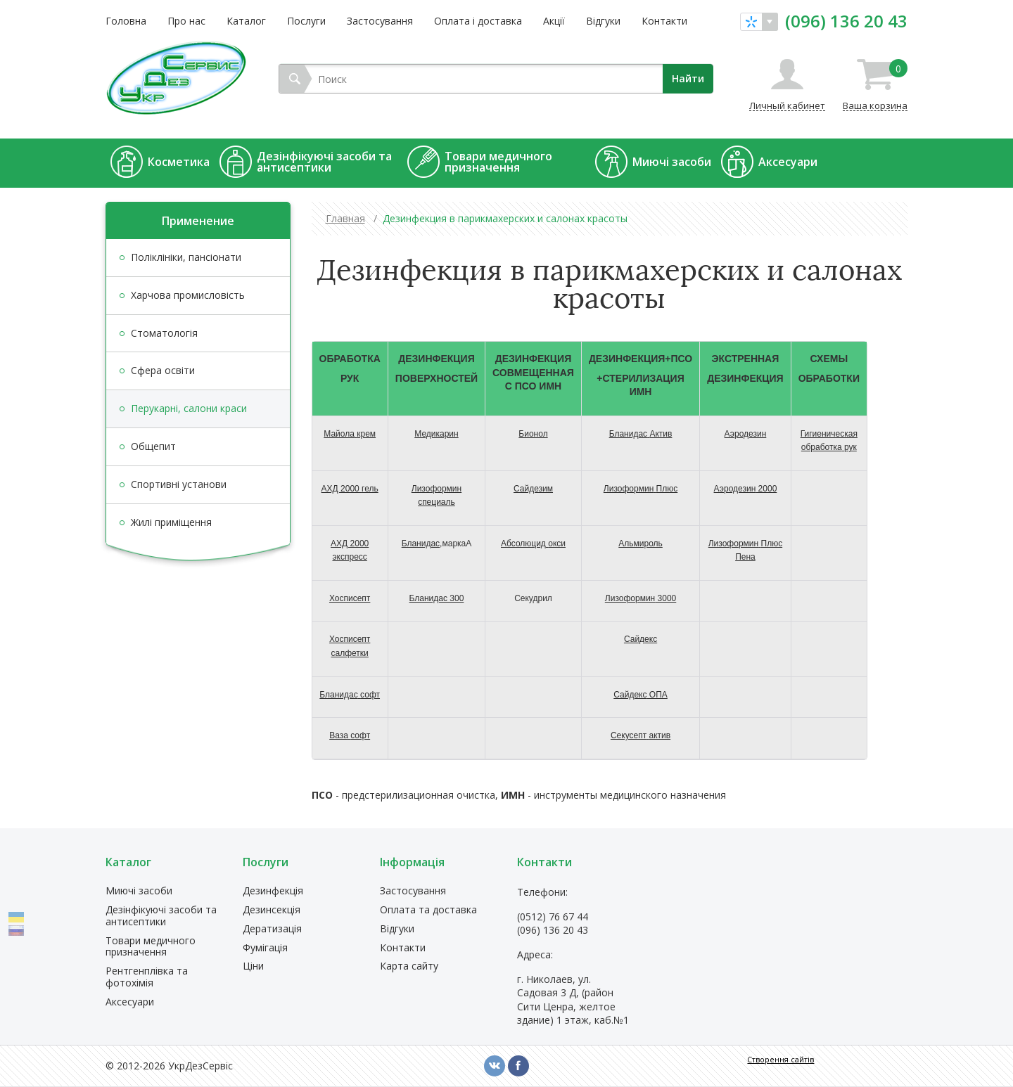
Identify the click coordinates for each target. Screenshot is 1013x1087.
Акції (554, 20)
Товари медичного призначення (151, 947)
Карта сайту (409, 966)
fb (518, 1065)
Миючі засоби (139, 891)
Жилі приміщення (171, 522)
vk (494, 1065)
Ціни (253, 966)
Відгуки (603, 20)
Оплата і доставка (478, 20)
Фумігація (265, 948)
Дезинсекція (271, 910)
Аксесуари (130, 1002)
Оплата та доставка (428, 910)
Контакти (664, 20)
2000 (745, 489)
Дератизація (272, 929)
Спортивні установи (179, 484)
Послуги (306, 20)
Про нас (186, 20)
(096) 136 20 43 (846, 21)
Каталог (246, 20)
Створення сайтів (780, 1059)
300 (436, 598)
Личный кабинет (787, 105)
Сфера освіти (163, 370)
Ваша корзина (875, 85)
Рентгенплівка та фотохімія (147, 977)
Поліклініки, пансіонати (186, 257)
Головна (126, 20)
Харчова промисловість (188, 295)
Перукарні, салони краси (189, 408)
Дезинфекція (273, 891)
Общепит (153, 446)
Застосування (380, 20)
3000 (640, 598)
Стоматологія (164, 333)
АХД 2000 (349, 489)
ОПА (640, 695)
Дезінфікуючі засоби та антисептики (161, 916)
